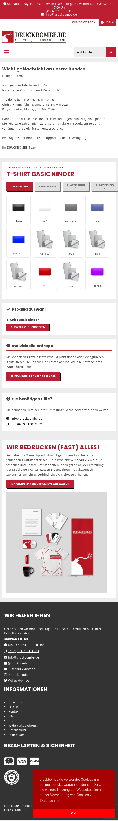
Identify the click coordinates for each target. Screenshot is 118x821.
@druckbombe (16, 663)
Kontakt (14, 711)
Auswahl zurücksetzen (28, 327)
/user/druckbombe (19, 669)
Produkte (22, 167)
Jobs (11, 716)
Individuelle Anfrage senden (33, 376)
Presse (13, 707)
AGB (11, 721)
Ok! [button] (73, 813)
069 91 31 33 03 (59, 11)
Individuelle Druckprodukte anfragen (40, 484)
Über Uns (15, 702)
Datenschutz (17, 730)
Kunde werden (84, 22)
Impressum (17, 735)
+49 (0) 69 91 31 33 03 (24, 424)
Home (11, 167)
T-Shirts (34, 167)
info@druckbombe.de (59, 14)
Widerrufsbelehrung (23, 725)
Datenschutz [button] (49, 800)
